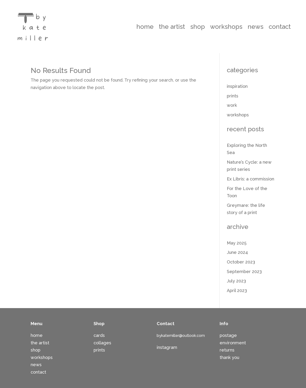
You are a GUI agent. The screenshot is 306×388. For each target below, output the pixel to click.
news (255, 26)
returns (227, 349)
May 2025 (236, 242)
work (232, 105)
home (145, 26)
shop (197, 26)
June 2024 (237, 252)
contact (280, 26)
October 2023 (241, 261)
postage (228, 335)
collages (102, 342)
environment (233, 342)
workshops (226, 26)
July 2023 (236, 280)
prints (232, 95)
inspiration (237, 86)
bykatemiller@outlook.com (181, 335)
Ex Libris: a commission (250, 178)
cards (99, 335)
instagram (167, 347)
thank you (229, 357)
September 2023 (244, 271)
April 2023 (237, 290)
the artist (172, 26)
